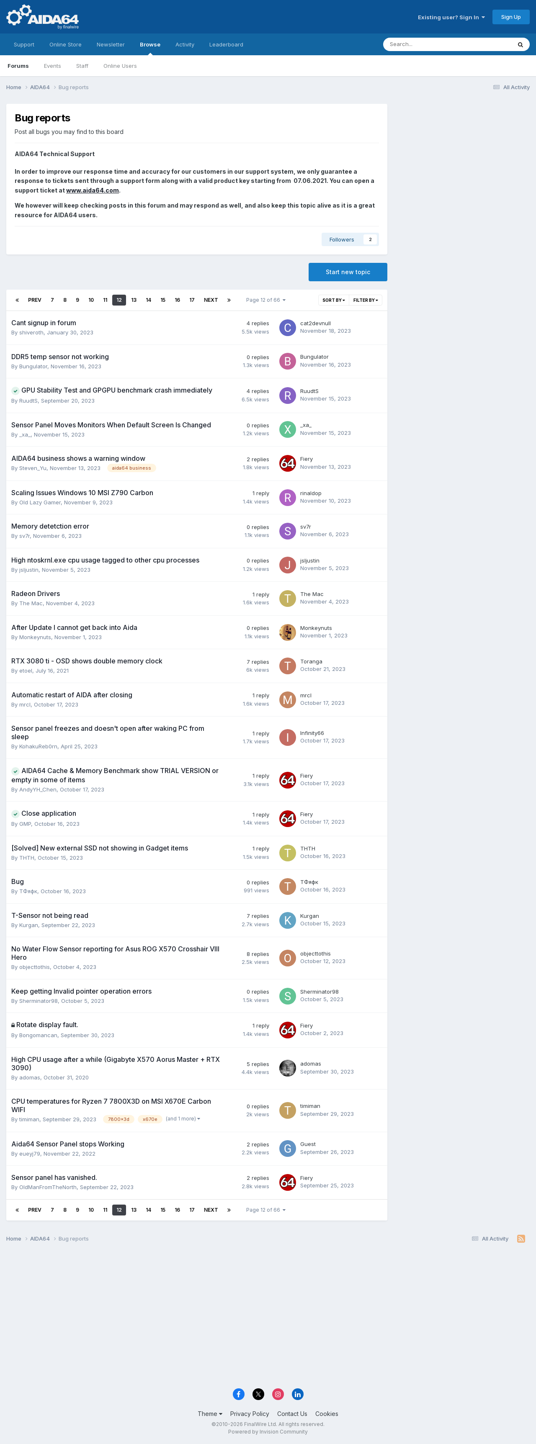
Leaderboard (226, 44)
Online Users (120, 65)
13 (134, 300)
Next (211, 300)
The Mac (31, 603)
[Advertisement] (463, 160)
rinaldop (311, 493)
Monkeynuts (35, 637)
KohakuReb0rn (38, 746)
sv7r (24, 535)
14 (148, 300)
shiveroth (31, 332)
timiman (29, 1119)
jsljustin (29, 569)
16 (177, 300)
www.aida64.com (92, 190)
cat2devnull (315, 323)
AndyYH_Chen (38, 789)
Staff (82, 65)
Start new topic (348, 271)
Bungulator (33, 366)
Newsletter (111, 44)
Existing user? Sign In (451, 17)
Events (52, 65)
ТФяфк (28, 891)
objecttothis (34, 967)
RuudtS (28, 400)
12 (119, 300)
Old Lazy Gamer (40, 502)
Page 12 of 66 (266, 300)
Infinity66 (312, 733)
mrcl (25, 704)
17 (192, 300)
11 (105, 300)
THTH (26, 857)
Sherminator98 (38, 1000)
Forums (18, 65)
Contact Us (292, 1413)
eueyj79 (29, 1153)
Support (24, 44)
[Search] (425, 44)
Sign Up (511, 16)
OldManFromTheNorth (48, 1187)
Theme (210, 1413)
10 (91, 300)
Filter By (365, 300)
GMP (25, 823)
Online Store (65, 44)
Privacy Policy (249, 1413)
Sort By (333, 300)
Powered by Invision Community (268, 1432)
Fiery (306, 458)
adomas (29, 1077)
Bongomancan (38, 1035)
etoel (25, 670)
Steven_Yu (32, 468)
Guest (308, 1144)
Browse (150, 48)
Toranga (311, 661)
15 (162, 300)
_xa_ (25, 434)
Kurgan (28, 925)
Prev (34, 300)
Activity (184, 44)
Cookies (326, 1413)
